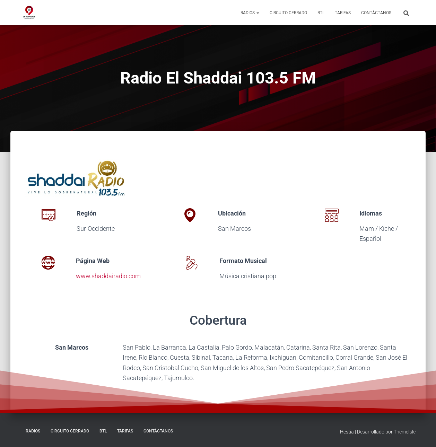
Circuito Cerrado (288, 12)
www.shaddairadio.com (108, 276)
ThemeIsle (405, 432)
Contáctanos (376, 12)
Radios (250, 12)
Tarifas (343, 12)
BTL (320, 12)
